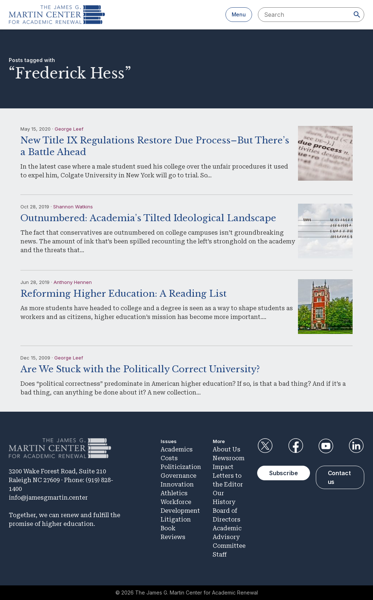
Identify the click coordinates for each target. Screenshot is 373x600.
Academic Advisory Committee (229, 537)
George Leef (69, 129)
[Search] (357, 14)
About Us (226, 449)
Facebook (295, 446)
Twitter (265, 446)
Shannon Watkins (73, 206)
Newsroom (228, 458)
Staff (220, 554)
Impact (223, 467)
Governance (178, 475)
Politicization (181, 467)
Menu (239, 14)
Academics (177, 449)
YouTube (326, 446)
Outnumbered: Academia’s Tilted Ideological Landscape (148, 218)
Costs (169, 458)
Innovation (177, 484)
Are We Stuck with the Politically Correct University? (140, 369)
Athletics (174, 493)
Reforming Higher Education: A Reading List (123, 293)
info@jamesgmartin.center (48, 497)
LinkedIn (356, 446)
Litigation (176, 519)
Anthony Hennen (73, 282)
